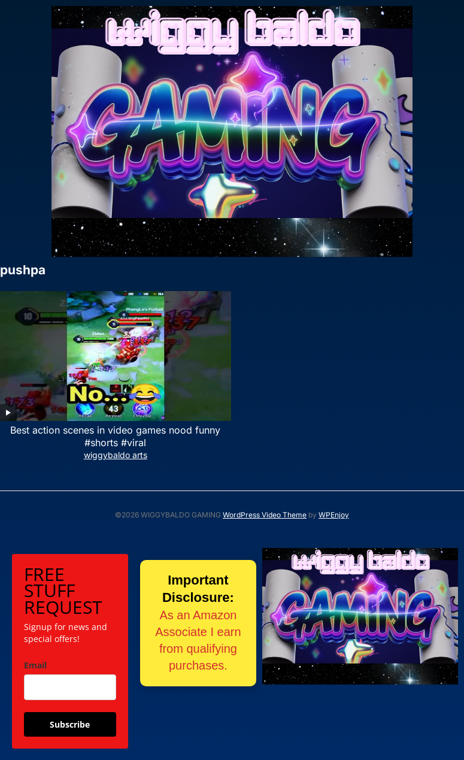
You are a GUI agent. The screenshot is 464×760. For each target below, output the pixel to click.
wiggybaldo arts (115, 455)
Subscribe (70, 724)
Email (35, 665)
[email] (70, 687)
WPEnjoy (334, 514)
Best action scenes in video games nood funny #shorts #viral (115, 436)
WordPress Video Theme (265, 514)
